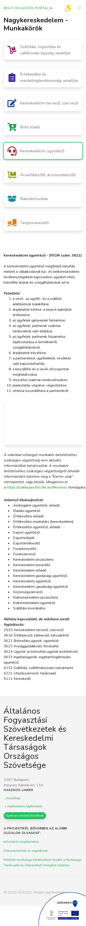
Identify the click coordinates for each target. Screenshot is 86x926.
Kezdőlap (12, 798)
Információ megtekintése (21, 842)
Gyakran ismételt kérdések (25, 815)
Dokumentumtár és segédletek (26, 851)
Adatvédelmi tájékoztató (23, 806)
